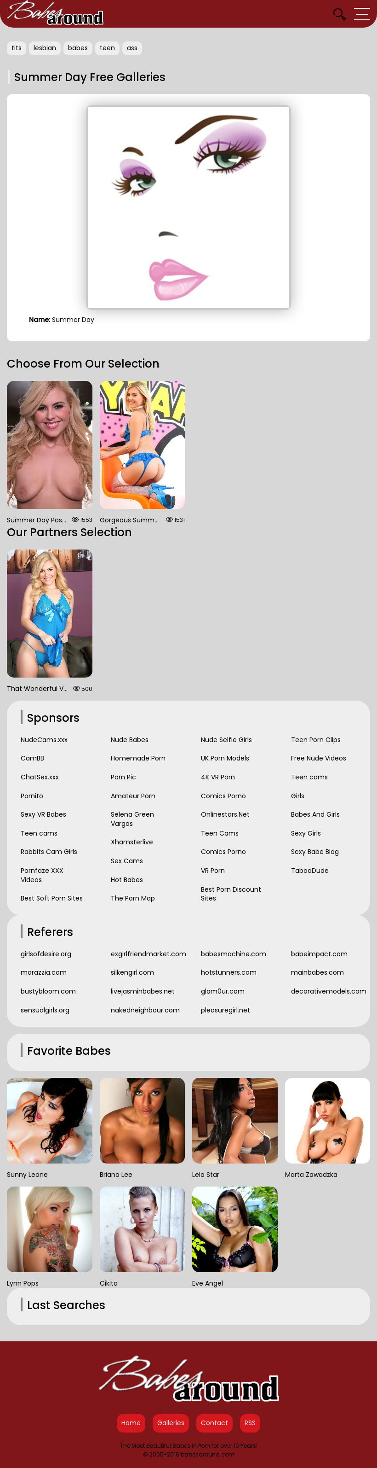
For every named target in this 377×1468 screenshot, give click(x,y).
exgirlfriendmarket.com (148, 954)
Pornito (32, 796)
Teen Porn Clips (316, 739)
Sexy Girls (306, 833)
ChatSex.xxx (40, 777)
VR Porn (213, 870)
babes (78, 48)
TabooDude (310, 870)
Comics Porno (223, 796)
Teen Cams (220, 833)
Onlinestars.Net (225, 814)
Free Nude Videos (318, 758)
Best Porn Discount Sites (231, 894)
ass (132, 48)
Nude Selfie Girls (226, 739)
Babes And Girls (315, 814)
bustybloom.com (48, 991)
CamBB (32, 758)
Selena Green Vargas (132, 819)
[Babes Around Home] (55, 14)
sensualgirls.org (45, 1010)
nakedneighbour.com (145, 1010)
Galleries (170, 1422)
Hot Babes (127, 879)
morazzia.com (44, 972)
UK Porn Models (225, 758)
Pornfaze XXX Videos (42, 875)
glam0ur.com (223, 991)
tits (16, 48)
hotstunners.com (229, 972)
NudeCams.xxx (44, 739)
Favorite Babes (69, 1051)
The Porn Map (133, 898)
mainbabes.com (317, 972)
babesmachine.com (233, 954)
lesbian (45, 48)
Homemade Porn (138, 758)
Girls (297, 796)
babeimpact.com (319, 954)
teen (107, 48)
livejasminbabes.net (143, 991)
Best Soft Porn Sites (52, 898)
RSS (250, 1422)
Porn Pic (123, 777)
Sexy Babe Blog (315, 851)
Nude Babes (130, 739)
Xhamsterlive (132, 842)
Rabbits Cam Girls (49, 851)
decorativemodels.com (328, 991)
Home (131, 1422)
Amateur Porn (133, 796)
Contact (214, 1422)
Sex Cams (127, 861)
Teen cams (39, 833)
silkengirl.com (132, 972)
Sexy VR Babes (43, 814)
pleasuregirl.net (225, 1010)
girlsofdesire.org (46, 954)
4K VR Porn (218, 777)
